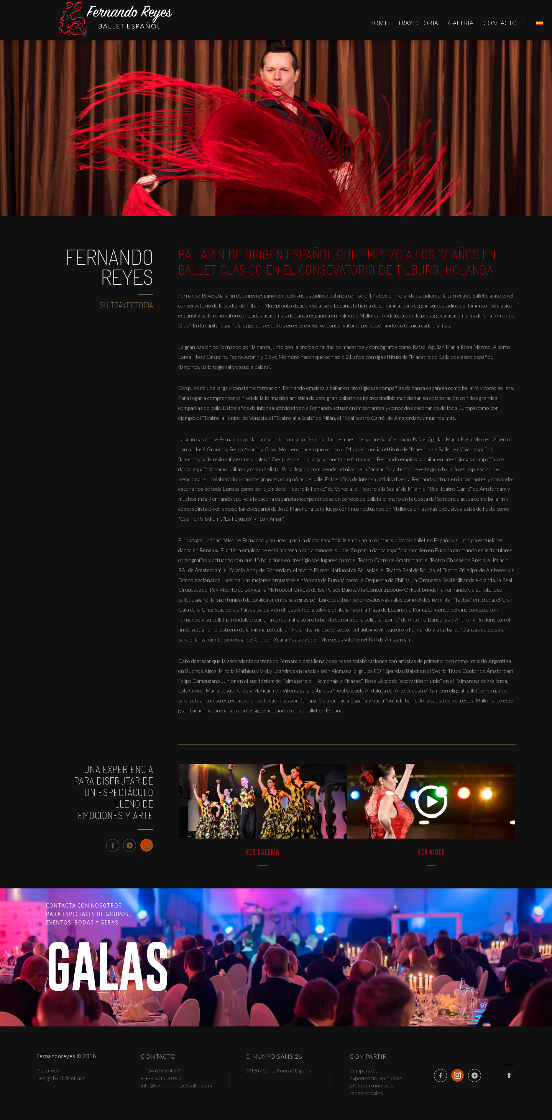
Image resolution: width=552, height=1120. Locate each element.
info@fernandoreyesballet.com (176, 1085)
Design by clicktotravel (61, 1078)
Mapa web (48, 1070)
